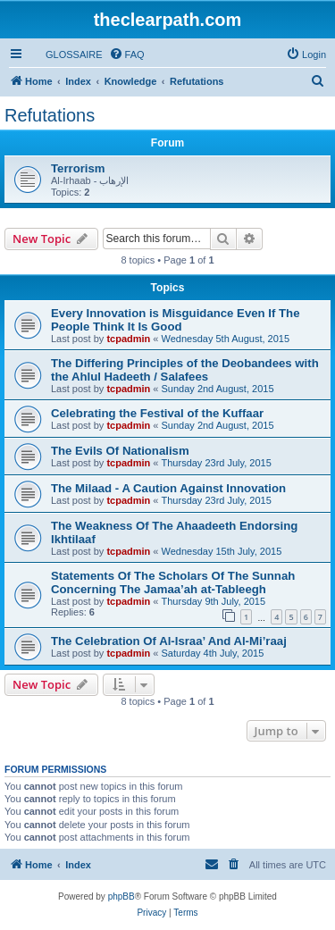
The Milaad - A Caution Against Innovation (168, 488)
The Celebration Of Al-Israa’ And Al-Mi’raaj (169, 641)
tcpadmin (128, 338)
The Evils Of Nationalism (120, 450)
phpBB (121, 896)
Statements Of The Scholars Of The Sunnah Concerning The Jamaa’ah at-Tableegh (173, 582)
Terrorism (78, 168)
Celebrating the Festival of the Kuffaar (157, 413)
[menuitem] (66, 54)
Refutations (49, 115)
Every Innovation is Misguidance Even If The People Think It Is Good (175, 319)
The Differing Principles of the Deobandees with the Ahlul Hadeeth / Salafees (185, 369)
